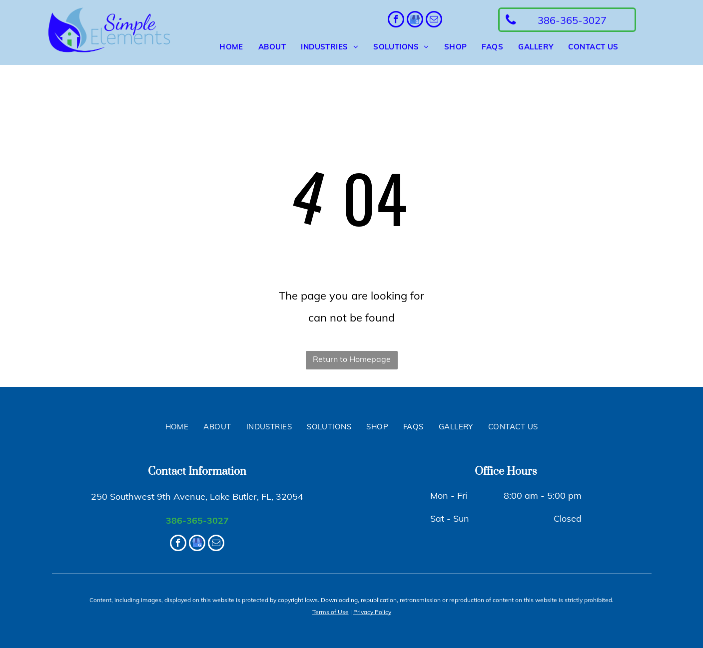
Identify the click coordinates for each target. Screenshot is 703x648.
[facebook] (396, 20)
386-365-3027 (197, 520)
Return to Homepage (352, 359)
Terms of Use (330, 612)
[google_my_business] (415, 20)
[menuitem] (223, 47)
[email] (434, 20)
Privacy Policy (372, 612)
